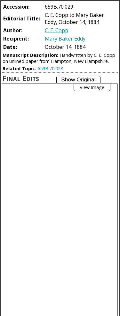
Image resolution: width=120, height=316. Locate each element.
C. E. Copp (56, 30)
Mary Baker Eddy (65, 38)
